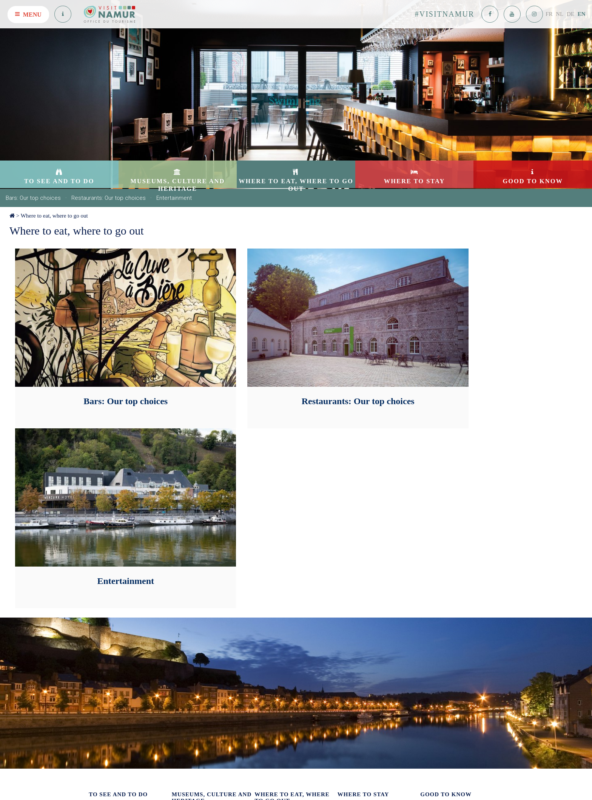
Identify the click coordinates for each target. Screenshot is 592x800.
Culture (180, 620)
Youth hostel (351, 666)
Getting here (433, 635)
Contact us (431, 613)
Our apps (98, 613)
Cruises (97, 635)
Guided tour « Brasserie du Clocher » (128, 700)
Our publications (438, 603)
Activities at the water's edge (119, 710)
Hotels (345, 603)
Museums (182, 609)
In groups (99, 624)
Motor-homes (352, 656)
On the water (351, 624)
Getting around (436, 645)
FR (549, 14)
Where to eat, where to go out (54, 216)
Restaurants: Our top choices (108, 198)
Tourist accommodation (362, 613)
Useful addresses (438, 624)
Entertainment (174, 198)
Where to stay (363, 587)
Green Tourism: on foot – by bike (124, 656)
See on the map (195, 761)
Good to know (446, 587)
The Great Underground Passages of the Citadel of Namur (127, 669)
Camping (347, 645)
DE (570, 14)
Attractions (100, 603)
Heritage (181, 630)
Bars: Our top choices (33, 198)
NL (559, 14)
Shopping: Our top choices (117, 645)
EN (582, 14)
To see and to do (118, 587)
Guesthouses (351, 635)
